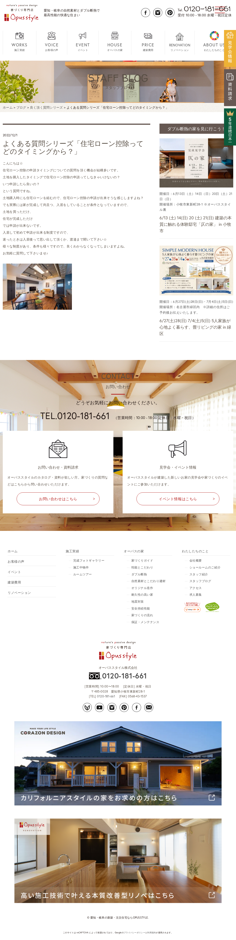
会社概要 (195, 560)
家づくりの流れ (142, 615)
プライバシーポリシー (134, 932)
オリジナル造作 (142, 588)
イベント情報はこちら (178, 498)
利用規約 (151, 932)
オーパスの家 (115, 41)
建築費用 (148, 41)
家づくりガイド (142, 560)
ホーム (13, 551)
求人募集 (195, 595)
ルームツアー (82, 574)
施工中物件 (81, 567)
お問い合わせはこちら (58, 498)
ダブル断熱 (139, 574)
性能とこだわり (142, 567)
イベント (83, 41)
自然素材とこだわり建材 (148, 581)
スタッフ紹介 (198, 574)
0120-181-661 (124, 676)
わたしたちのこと (214, 41)
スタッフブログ (200, 581)
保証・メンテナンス (145, 622)
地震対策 (137, 602)
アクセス (195, 588)
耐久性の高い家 (142, 595)
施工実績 (20, 41)
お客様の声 (52, 41)
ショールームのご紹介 (205, 567)
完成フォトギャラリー (89, 560)
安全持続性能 (140, 608)
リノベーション (179, 42)
